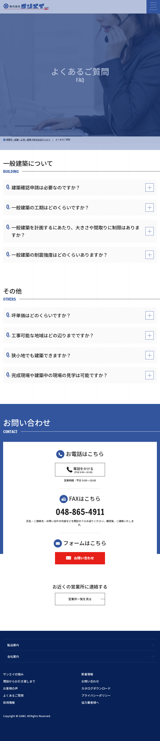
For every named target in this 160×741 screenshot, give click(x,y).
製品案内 (13, 645)
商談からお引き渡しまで (19, 681)
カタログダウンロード (96, 688)
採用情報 (9, 702)
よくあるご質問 (13, 695)
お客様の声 (10, 688)
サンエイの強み (13, 674)
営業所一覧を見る (80, 599)
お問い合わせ (80, 557)
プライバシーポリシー (96, 695)
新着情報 (87, 674)
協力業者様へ (90, 702)
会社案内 (13, 656)
